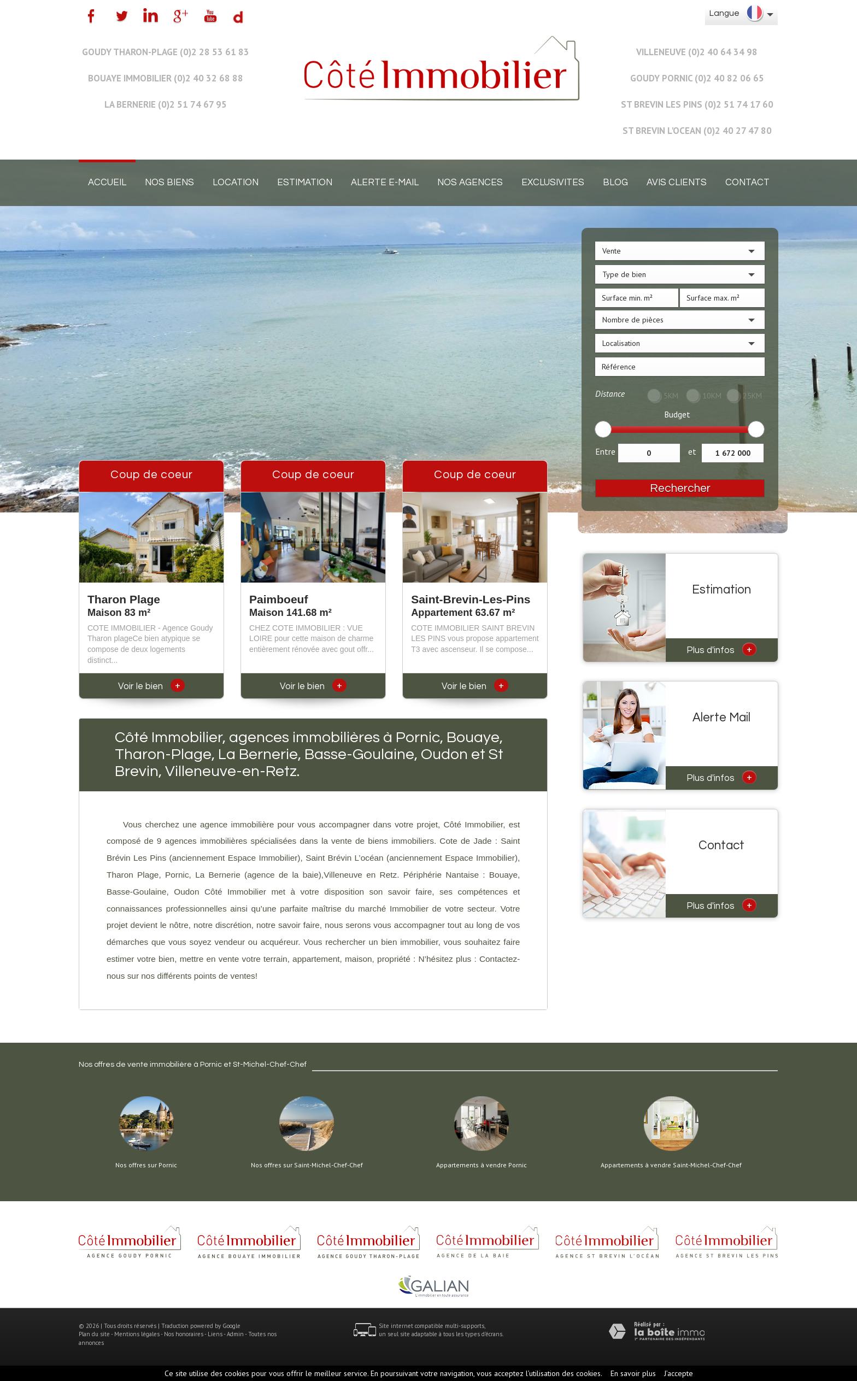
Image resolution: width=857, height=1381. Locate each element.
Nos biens (169, 182)
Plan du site (94, 1334)
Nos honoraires (183, 1334)
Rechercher (680, 488)
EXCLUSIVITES (552, 182)
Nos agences (470, 182)
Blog (615, 182)
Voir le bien (151, 686)
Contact (747, 182)
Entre (605, 451)
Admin (235, 1334)
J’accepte (678, 1373)
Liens (215, 1334)
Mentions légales (137, 1334)
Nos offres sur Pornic (146, 1165)
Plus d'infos (721, 649)
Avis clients (677, 182)
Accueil (107, 182)
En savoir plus (633, 1373)
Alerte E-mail (385, 182)
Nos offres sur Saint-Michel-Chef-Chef (307, 1165)
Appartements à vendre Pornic (481, 1165)
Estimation (304, 182)
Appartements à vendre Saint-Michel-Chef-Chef (671, 1165)
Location (236, 182)
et (692, 451)
